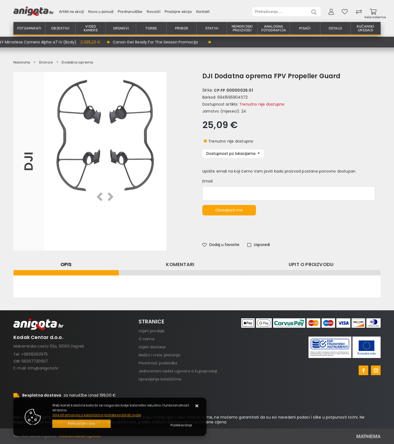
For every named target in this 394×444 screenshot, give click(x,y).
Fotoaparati (29, 28)
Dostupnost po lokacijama (231, 153)
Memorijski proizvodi (242, 28)
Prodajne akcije (178, 11)
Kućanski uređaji (365, 28)
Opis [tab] (66, 264)
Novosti (153, 11)
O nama (146, 339)
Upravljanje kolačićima (160, 379)
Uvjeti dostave (152, 347)
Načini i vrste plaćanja (159, 355)
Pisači (305, 28)
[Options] (181, 425)
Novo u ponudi (100, 11)
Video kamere (91, 28)
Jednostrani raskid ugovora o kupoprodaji (178, 371)
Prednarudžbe (130, 11)
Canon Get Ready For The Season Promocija (155, 42)
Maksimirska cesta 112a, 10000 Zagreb (48, 346)
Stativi (211, 28)
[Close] (81, 424)
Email (207, 181)
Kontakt (203, 11)
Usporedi (258, 244)
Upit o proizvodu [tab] (311, 264)
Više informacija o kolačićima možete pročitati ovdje (96, 415)
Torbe (151, 28)
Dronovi (121, 28)
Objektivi (60, 28)
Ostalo (335, 28)
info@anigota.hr (43, 368)
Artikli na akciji (71, 11)
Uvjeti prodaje (152, 331)
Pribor (181, 28)
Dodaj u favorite (220, 244)
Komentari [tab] (180, 264)
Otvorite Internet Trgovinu (80, 436)
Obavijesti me (229, 210)
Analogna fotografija (273, 28)
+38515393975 (34, 354)
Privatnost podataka (158, 363)
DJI (28, 161)
